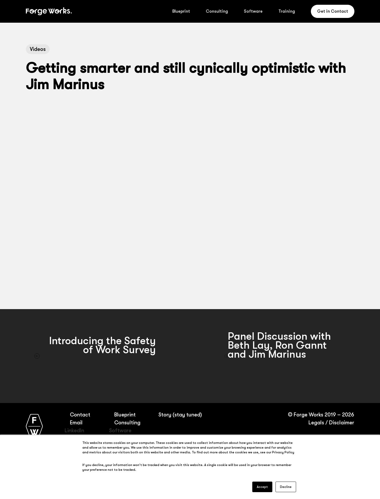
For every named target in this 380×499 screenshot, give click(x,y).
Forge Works (308, 415)
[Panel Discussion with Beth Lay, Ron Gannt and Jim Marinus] (285, 356)
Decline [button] (286, 487)
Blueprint (125, 415)
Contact (80, 415)
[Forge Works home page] (34, 426)
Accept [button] (262, 487)
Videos (38, 49)
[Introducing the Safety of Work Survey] (95, 356)
